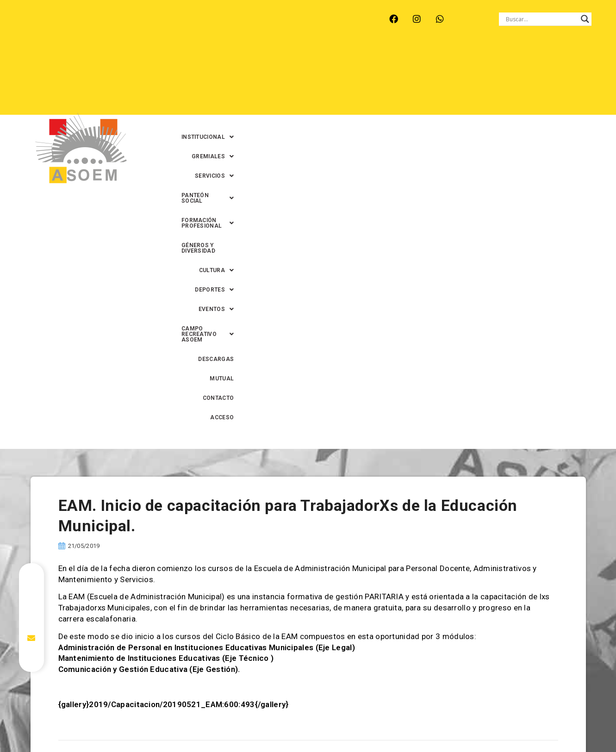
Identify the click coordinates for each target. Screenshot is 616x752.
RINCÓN (187, 19)
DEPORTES (355, 79)
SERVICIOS (336, 59)
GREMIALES (282, 59)
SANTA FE (229, 19)
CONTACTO (475, 98)
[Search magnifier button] (585, 18)
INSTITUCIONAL (220, 59)
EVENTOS (406, 79)
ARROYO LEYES (42, 19)
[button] (220, 59)
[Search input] (541, 18)
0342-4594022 (438, 723)
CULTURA (305, 79)
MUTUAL (434, 98)
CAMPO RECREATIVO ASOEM (483, 79)
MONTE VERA (101, 19)
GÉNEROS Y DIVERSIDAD (240, 79)
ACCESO (516, 98)
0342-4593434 (488, 723)
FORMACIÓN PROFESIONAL (485, 59)
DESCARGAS (390, 98)
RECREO (149, 19)
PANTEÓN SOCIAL (399, 59)
